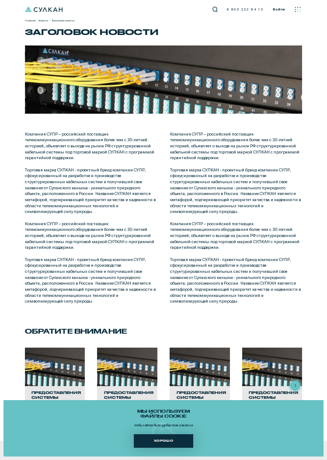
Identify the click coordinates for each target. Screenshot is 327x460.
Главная (30, 20)
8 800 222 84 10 (245, 9)
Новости (43, 20)
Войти (279, 9)
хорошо (163, 440)
